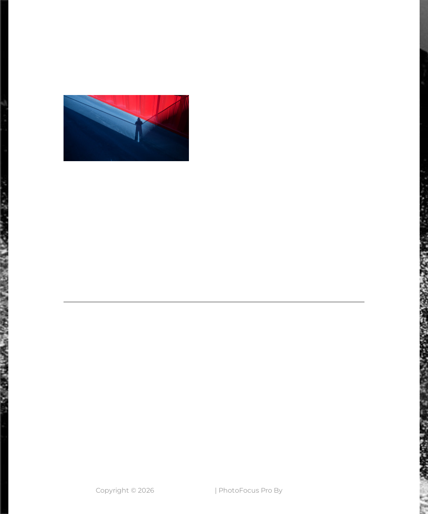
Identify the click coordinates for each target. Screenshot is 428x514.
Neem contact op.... (70, 440)
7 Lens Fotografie (61, 15)
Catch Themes (308, 490)
